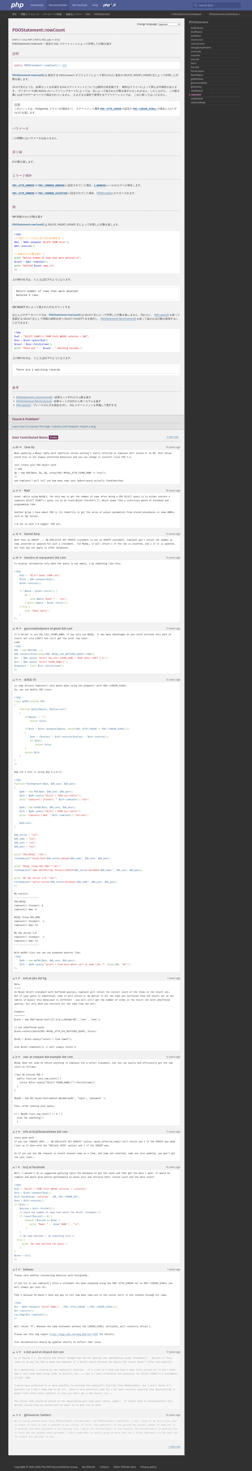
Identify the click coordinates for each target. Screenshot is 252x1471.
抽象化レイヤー (74, 14)
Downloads (37, 5)
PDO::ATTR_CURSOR (110, 108)
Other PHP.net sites (124, 1467)
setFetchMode (198, 102)
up (14, 447)
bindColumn (197, 28)
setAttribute (197, 98)
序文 (14, 14)
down (20, 447)
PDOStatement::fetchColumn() (118, 318)
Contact (104, 1467)
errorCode (196, 51)
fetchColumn (197, 71)
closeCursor (197, 39)
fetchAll (195, 67)
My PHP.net (88, 1467)
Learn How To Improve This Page (31, 426)
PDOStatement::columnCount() (34, 397)
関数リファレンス (30, 14)
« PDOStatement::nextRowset (186, 14)
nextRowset (197, 90)
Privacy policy (148, 1467)
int (64, 65)
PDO (88, 14)
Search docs (203, 5)
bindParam (196, 32)
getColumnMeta (199, 83)
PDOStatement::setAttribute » (224, 14)
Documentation (58, 5)
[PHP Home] (17, 5)
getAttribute (197, 79)
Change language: (147, 24)
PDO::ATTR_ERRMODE (23, 185)
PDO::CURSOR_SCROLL (144, 108)
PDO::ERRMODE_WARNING (51, 185)
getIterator (196, 87)
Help (95, 5)
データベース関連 (52, 14)
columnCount (198, 43)
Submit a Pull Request (65, 426)
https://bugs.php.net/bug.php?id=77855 (74, 1334)
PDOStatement (102, 14)
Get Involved (79, 5)
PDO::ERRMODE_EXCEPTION (52, 193)
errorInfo (195, 55)
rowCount (196, 94)
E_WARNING (100, 185)
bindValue (196, 36)
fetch (193, 63)
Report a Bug (88, 426)
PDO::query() (161, 314)
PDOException (105, 193)
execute (195, 59)
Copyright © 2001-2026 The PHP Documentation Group (46, 1467)
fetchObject (197, 75)
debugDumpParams (201, 47)
